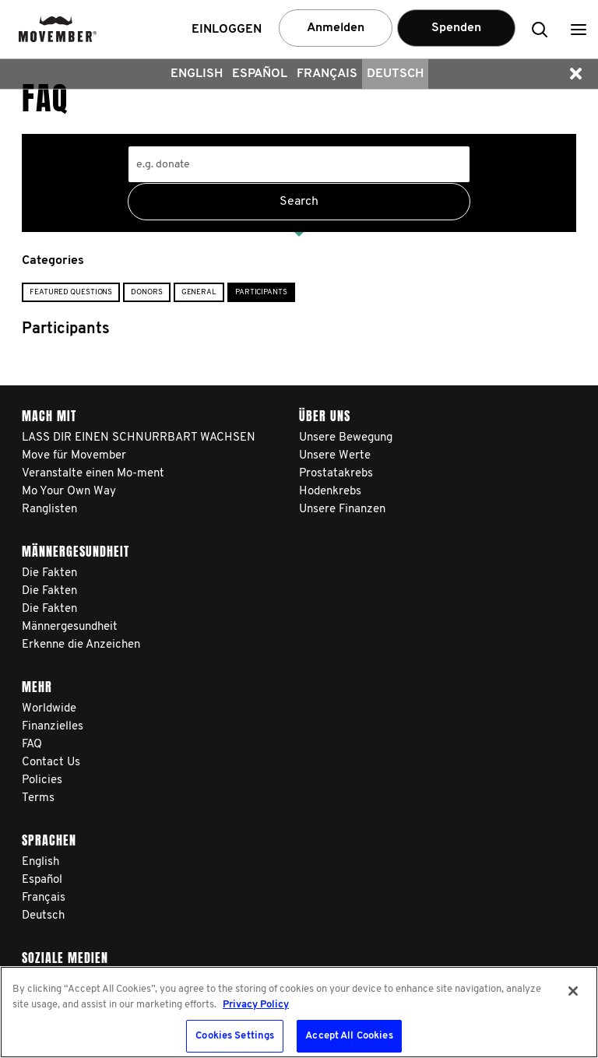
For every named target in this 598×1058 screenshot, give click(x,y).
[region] (299, 1012)
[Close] (573, 991)
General (198, 292)
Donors (146, 292)
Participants (261, 292)
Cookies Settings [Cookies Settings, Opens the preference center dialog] (234, 1036)
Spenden (456, 28)
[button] (578, 29)
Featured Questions (71, 292)
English (197, 74)
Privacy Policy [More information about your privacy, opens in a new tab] (256, 1005)
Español (259, 74)
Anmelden (335, 28)
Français (327, 74)
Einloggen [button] (227, 29)
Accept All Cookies (348, 1036)
